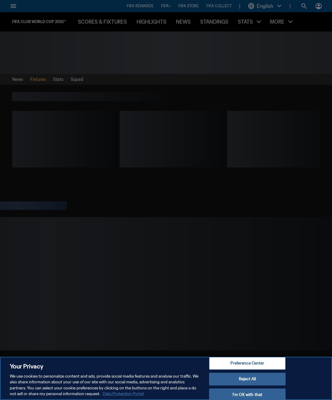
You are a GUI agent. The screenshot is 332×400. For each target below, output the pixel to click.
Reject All (247, 379)
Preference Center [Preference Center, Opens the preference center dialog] (247, 363)
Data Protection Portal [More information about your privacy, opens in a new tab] (123, 393)
